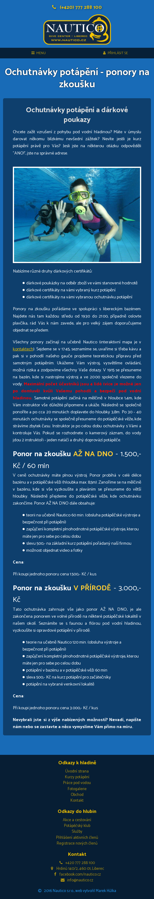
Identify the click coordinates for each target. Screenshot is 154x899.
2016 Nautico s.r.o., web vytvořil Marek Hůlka (77, 891)
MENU (38, 53)
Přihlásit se (115, 53)
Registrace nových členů (77, 843)
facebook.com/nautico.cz (77, 874)
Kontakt (77, 801)
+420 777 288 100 (77, 863)
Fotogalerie (77, 789)
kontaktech (23, 349)
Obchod (77, 795)
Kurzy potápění (77, 777)
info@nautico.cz (77, 880)
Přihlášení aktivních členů (77, 838)
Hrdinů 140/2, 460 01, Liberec (77, 869)
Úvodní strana (77, 771)
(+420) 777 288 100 (77, 7)
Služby (77, 832)
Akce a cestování (77, 820)
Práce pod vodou (77, 783)
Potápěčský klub (77, 826)
